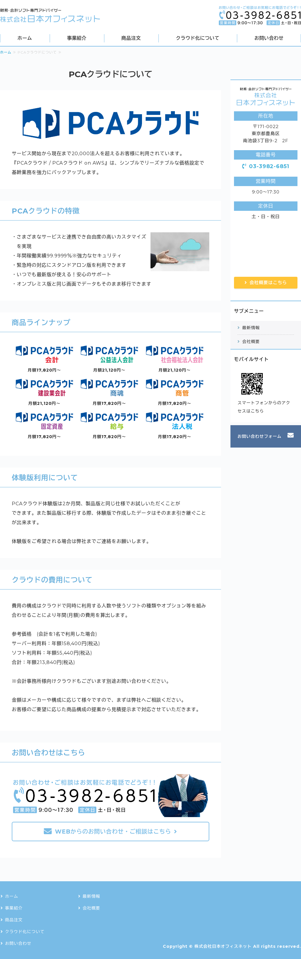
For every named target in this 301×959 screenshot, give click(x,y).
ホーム (25, 38)
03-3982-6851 (269, 166)
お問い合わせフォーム (260, 436)
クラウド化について (197, 38)
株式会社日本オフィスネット (222, 946)
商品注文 (131, 38)
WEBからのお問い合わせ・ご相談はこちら (113, 831)
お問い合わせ (269, 38)
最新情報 (251, 327)
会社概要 (251, 341)
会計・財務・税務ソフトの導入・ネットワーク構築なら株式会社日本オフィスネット (50, 15)
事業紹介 (76, 38)
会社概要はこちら (268, 282)
